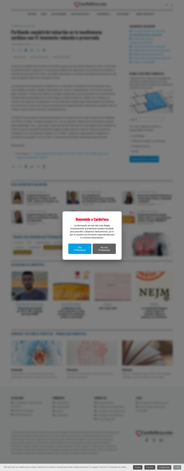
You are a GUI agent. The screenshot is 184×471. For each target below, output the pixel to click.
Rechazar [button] (150, 467)
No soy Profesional (104, 248)
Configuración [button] (164, 467)
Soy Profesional (80, 248)
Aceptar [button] (138, 467)
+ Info (177, 467)
